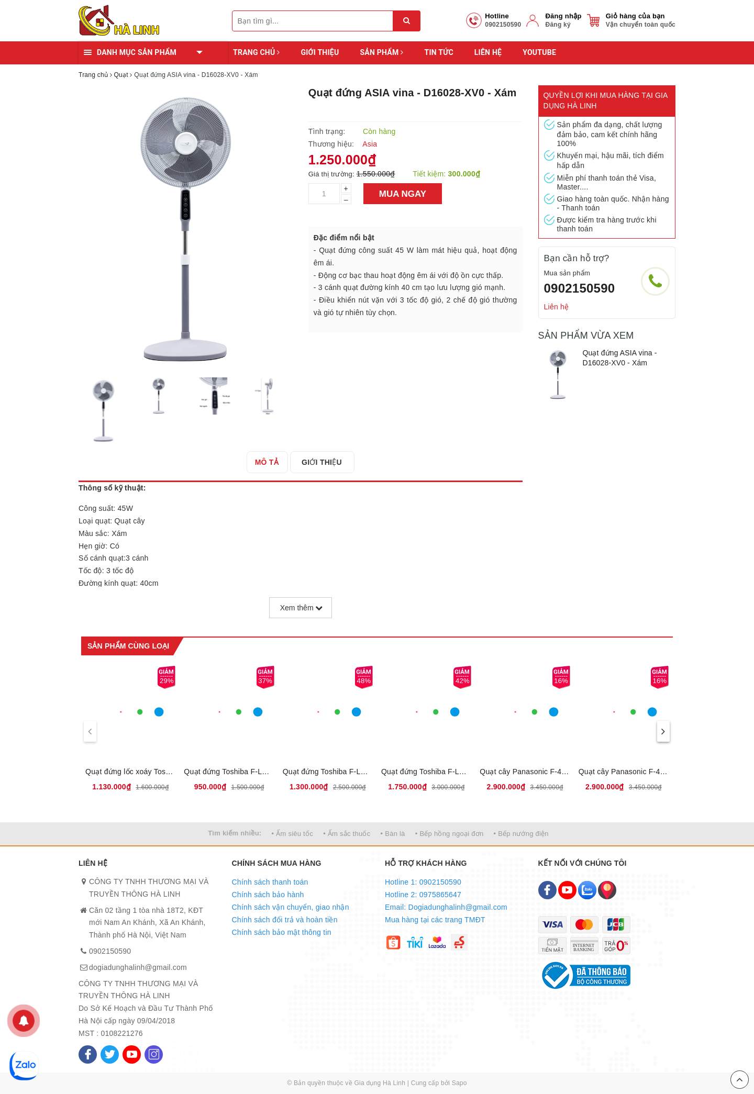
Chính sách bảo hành (268, 894)
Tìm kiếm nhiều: (234, 833)
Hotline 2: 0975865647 (423, 894)
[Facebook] (88, 1054)
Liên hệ (488, 52)
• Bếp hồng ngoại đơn (449, 834)
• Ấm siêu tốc (292, 834)
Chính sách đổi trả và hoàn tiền (285, 920)
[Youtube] (132, 1054)
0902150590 (579, 288)
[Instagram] (154, 1054)
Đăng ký (557, 24)
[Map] (607, 890)
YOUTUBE (539, 52)
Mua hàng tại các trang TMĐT (435, 920)
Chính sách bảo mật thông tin (281, 932)
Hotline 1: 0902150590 (423, 882)
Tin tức (438, 52)
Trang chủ (256, 52)
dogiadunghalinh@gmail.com (138, 967)
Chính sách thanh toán (270, 882)
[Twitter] (110, 1054)
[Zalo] (587, 890)
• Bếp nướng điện (521, 834)
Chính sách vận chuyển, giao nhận (290, 907)
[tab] (270, 462)
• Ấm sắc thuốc (346, 834)
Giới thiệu (320, 52)
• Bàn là (393, 834)
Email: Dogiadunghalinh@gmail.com (446, 907)
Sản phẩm (381, 52)
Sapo (459, 1083)
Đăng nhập (563, 16)
